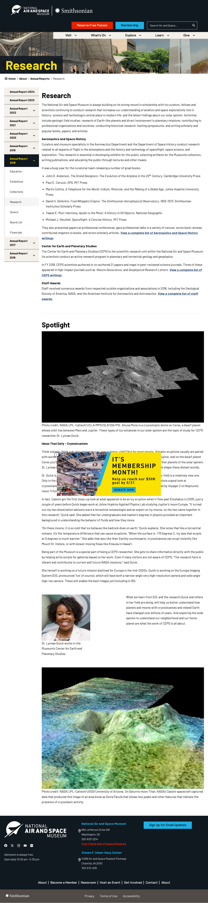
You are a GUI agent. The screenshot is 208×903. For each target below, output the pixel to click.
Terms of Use (108, 896)
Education (16, 171)
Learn (159, 35)
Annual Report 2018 (18, 160)
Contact (152, 883)
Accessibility (131, 896)
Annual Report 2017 (18, 243)
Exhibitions (16, 181)
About (23, 78)
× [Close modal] (56, 454)
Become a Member (63, 883)
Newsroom (88, 883)
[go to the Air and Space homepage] (35, 830)
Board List (16, 222)
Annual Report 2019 (18, 148)
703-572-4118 (89, 868)
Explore (130, 35)
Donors (14, 212)
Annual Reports (39, 78)
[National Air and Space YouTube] (25, 845)
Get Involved (133, 883)
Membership (129, 25)
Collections (16, 191)
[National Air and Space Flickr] (31, 845)
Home (12, 78)
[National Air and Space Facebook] (6, 845)
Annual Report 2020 (18, 135)
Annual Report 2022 (18, 110)
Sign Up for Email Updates (167, 825)
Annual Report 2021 (18, 123)
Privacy (89, 896)
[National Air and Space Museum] (30, 10)
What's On (98, 35)
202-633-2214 (90, 839)
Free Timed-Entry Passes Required (104, 843)
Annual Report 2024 (22, 91)
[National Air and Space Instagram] (19, 845)
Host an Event (110, 883)
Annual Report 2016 (18, 255)
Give (186, 35)
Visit (68, 35)
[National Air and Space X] (12, 845)
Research (15, 201)
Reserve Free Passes (92, 25)
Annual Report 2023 (22, 100)
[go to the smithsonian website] (74, 11)
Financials (16, 232)
